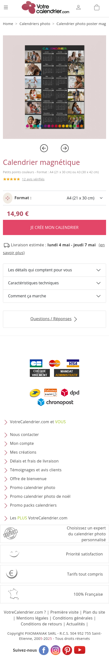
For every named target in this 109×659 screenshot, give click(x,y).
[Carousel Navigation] (54, 148)
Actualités (75, 624)
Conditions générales (73, 618)
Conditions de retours (41, 624)
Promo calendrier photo (32, 487)
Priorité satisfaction (84, 554)
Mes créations (23, 452)
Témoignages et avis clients (36, 470)
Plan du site (94, 612)
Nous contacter (24, 434)
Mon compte (22, 443)
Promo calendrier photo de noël (40, 496)
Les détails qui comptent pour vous (40, 270)
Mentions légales (32, 618)
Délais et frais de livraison (34, 461)
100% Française (88, 594)
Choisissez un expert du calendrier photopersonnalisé (86, 533)
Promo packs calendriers (33, 505)
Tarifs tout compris (85, 574)
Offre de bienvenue (28, 478)
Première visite (64, 612)
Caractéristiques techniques (33, 283)
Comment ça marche (27, 296)
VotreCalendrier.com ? (25, 612)
